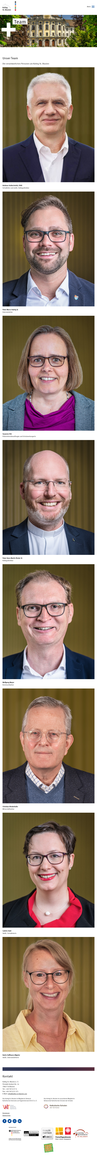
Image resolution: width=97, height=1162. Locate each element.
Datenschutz (6, 1115)
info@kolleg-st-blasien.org (17, 1094)
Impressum (6, 1113)
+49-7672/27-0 (11, 1089)
